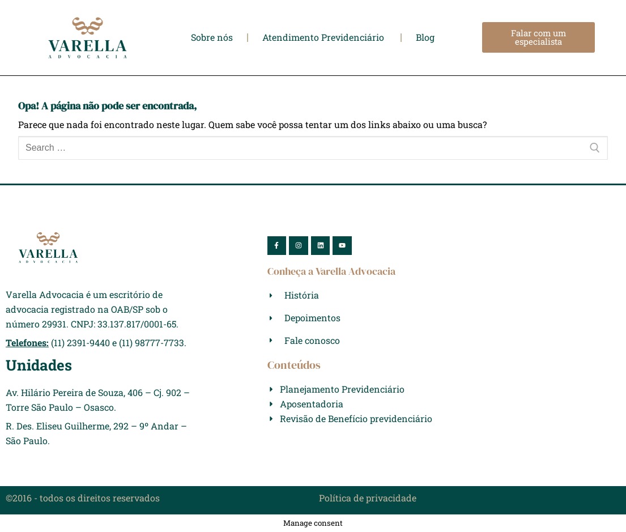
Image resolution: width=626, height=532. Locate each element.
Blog (425, 37)
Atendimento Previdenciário (324, 37)
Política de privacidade (367, 498)
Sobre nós (212, 37)
